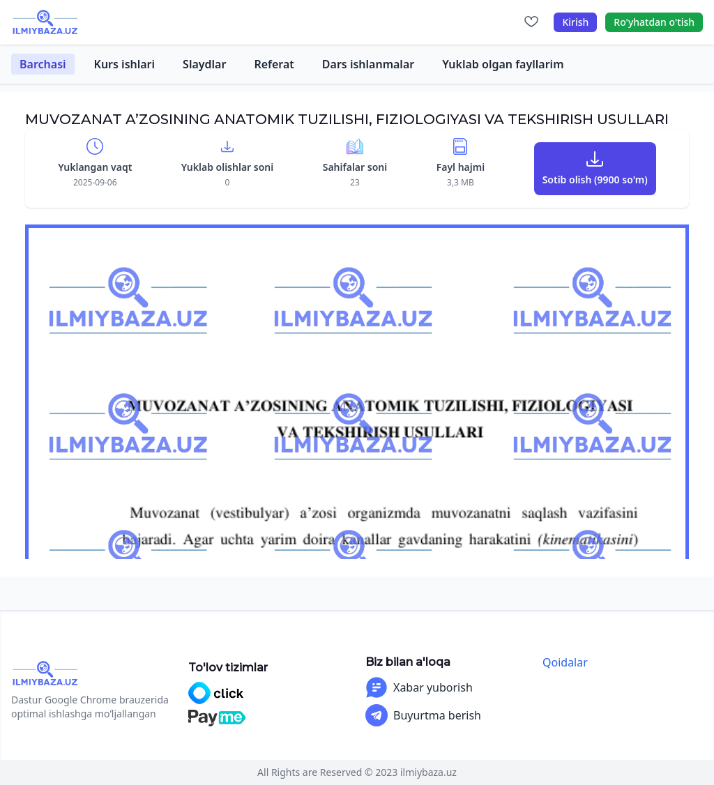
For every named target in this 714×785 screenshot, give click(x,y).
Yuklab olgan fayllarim (502, 64)
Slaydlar (204, 64)
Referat (274, 64)
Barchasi (43, 64)
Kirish (575, 22)
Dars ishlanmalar (368, 64)
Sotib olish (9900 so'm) (595, 179)
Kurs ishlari (124, 64)
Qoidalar (565, 662)
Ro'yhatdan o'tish (654, 22)
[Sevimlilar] (531, 22)
